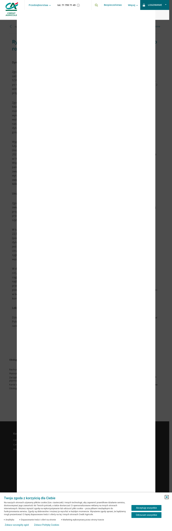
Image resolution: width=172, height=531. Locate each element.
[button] (166, 497)
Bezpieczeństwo (113, 4)
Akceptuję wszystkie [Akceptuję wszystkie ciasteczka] (146, 508)
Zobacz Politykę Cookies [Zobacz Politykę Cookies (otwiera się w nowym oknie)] (46, 525)
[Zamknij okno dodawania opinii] (149, 15)
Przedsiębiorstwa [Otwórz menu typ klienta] (38, 5)
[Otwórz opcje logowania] (154, 5)
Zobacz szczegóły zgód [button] (17, 525)
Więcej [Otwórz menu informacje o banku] (131, 5)
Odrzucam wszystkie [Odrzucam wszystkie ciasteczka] (146, 515)
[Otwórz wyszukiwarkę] (96, 5)
